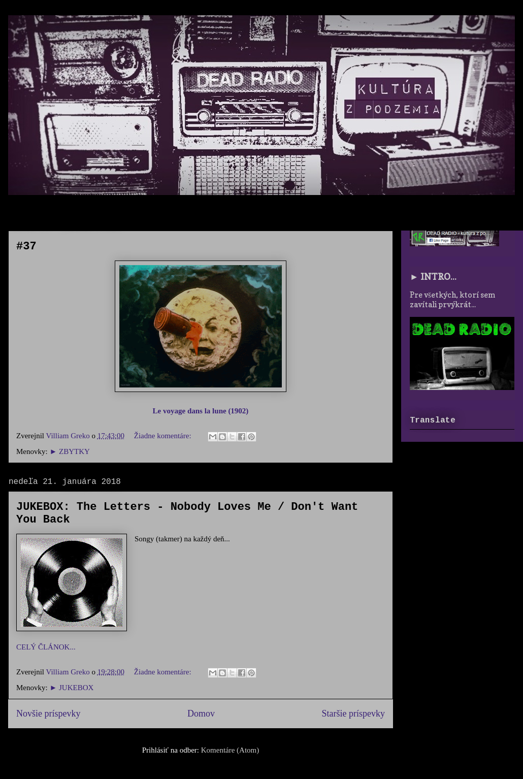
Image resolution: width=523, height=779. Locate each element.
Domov (201, 713)
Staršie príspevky (353, 713)
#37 (26, 246)
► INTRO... (433, 276)
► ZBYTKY (69, 451)
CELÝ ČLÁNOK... (46, 647)
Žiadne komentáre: (163, 436)
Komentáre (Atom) (230, 750)
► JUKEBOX (71, 688)
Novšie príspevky (48, 713)
